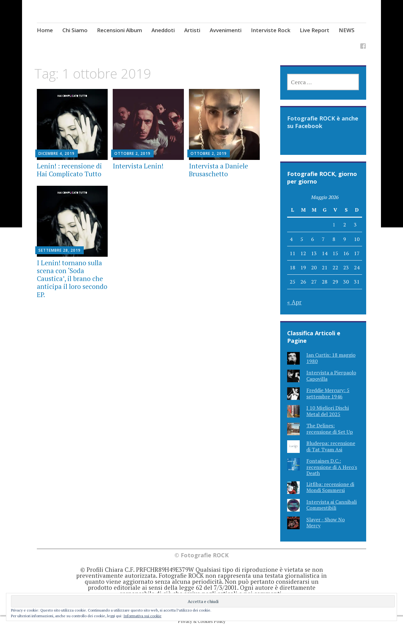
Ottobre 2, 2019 (132, 153)
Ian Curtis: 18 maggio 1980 (330, 357)
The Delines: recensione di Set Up (329, 428)
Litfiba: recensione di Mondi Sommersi (330, 487)
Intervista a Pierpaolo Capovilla (331, 375)
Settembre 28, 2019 (59, 250)
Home (45, 30)
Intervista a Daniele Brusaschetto (218, 169)
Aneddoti (163, 30)
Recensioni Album (119, 30)
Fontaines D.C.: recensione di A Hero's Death (331, 466)
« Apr (294, 302)
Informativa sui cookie (142, 615)
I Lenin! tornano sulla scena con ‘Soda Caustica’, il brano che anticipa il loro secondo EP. (72, 278)
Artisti (192, 30)
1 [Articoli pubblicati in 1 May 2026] (333, 224)
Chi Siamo (75, 30)
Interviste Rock (270, 30)
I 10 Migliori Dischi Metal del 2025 (327, 410)
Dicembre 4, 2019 (56, 153)
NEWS (347, 30)
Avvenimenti (225, 30)
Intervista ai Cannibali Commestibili (331, 504)
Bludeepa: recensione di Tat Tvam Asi (330, 446)
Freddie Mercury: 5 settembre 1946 (327, 393)
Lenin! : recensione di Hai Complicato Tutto (69, 169)
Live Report (314, 30)
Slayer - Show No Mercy (325, 522)
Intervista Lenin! (138, 165)
